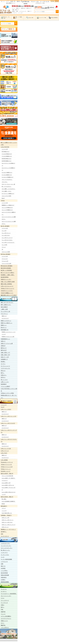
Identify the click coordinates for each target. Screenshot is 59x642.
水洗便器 (3, 568)
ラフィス (4, 247)
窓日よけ (3, 370)
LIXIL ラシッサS (5, 517)
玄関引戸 (3, 345)
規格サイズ (4, 315)
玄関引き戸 (23, 8)
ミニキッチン (4, 552)
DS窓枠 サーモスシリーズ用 (8, 336)
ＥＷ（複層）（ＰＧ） (6, 191)
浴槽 (2, 563)
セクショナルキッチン (6, 548)
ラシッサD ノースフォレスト (8, 242)
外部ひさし (4, 375)
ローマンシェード (5, 366)
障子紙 (3, 503)
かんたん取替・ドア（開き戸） (8, 478)
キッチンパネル (5, 554)
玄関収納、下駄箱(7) (6, 515)
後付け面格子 (4, 307)
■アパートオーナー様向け (7, 272)
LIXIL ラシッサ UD (6, 448)
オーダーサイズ (5, 318)
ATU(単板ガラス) (5, 151)
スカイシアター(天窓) (6, 195)
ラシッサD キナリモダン (7, 240)
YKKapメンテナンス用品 (7, 393)
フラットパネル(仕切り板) (7, 475)
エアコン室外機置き (6, 616)
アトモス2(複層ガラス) (7, 156)
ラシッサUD (4, 244)
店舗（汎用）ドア (5, 352)
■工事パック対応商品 (6, 270)
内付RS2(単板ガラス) (6, 158)
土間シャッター (5, 382)
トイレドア (4, 404)
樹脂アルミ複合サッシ (6, 323)
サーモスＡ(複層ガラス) (7, 172)
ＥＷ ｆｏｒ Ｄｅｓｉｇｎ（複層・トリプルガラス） (8, 185)
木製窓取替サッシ (5, 339)
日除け (2, 605)
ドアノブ (4, 508)
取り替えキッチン (5, 550)
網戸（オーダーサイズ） (7, 302)
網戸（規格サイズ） (6, 304)
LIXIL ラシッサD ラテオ (7, 522)
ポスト (2, 623)
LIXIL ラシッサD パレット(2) (8, 416)
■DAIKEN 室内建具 (6, 268)
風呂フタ (3, 566)
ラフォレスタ (5, 258)
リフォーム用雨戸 (5, 386)
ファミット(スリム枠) (6, 263)
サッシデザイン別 (5, 311)
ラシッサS (4, 230)
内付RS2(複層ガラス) (6, 160)
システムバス (4, 561)
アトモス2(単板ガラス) (7, 153)
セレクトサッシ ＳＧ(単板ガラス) (8, 164)
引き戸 (2, 407)
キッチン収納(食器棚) (6, 559)
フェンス (3, 614)
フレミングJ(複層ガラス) (7, 209)
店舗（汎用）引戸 (5, 354)
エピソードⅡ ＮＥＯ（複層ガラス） (9, 213)
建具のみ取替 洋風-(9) (7, 473)
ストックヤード (5, 600)
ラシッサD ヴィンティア (7, 237)
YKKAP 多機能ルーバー (7, 293)
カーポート (14, 12)
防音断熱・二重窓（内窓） (8, 274)
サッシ (13, 8)
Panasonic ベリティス (7, 462)
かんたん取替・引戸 (6, 482)
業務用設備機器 (5, 582)
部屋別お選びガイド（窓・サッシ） (9, 396)
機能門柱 (3, 625)
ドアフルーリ (5, 480)
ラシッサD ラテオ (6, 235)
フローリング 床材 (6, 251)
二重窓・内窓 (4, 309)
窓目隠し (3, 361)
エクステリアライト (6, 618)
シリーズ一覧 (5, 149)
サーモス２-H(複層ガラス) (7, 177)
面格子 (13, 11)
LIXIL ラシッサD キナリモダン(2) (9, 440)
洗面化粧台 (4, 577)
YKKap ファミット (6, 469)
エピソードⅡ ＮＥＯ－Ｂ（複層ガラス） (9, 218)
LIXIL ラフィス (5, 450)
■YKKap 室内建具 (5, 254)
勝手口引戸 (4, 350)
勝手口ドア (29, 8)
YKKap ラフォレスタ (6, 464)
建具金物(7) (4, 506)
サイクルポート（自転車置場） (9, 593)
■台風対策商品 (4, 277)
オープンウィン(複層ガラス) (8, 193)
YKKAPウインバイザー (7, 290)
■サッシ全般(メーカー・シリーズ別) (9, 143)
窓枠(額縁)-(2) (4, 329)
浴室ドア (29, 11)
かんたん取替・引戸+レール (8, 485)
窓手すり (3, 377)
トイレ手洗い (4, 570)
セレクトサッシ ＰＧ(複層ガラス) (8, 169)
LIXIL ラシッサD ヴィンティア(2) (9, 431)
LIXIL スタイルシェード (7, 286)
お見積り (3, 579)
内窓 (17, 11)
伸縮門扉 (3, 611)
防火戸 (3, 198)
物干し (2, 372)
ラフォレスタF (5, 261)
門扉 (2, 609)
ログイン (44, 7)
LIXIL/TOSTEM (5, 147)
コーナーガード (5, 536)
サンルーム (4, 589)
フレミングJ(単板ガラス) (7, 207)
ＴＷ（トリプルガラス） (7, 179)
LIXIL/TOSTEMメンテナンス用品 (9, 389)
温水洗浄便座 (4, 572)
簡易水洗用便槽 (5, 575)
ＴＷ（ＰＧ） (5, 181)
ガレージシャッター (6, 596)
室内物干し (4, 531)
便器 (13, 9)
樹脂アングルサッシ (6, 320)
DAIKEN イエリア (5, 471)
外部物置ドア (4, 359)
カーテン (3, 363)
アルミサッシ (4, 313)
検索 (57, 11)
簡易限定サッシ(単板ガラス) (8, 205)
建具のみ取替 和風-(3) (7, 496)
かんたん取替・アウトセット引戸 (8, 488)
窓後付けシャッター (6, 279)
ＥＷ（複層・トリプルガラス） (8, 188)
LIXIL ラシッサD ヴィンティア (8, 524)
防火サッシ (4, 327)
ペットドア (4, 510)
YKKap (3, 200)
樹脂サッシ (4, 325)
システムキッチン (23, 11)
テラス (2, 598)
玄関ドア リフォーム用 (7, 343)
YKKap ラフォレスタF (7, 466)
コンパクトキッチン (6, 545)
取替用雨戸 (4, 384)
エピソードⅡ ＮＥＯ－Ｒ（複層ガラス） (9, 222)
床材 (2, 534)
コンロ (2, 557)
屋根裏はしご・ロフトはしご (8, 529)
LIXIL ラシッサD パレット (7, 519)
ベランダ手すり (5, 627)
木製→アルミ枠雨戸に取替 (8, 281)
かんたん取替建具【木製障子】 (8, 501)
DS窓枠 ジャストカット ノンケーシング (8, 333)
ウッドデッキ (4, 602)
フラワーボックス (5, 368)
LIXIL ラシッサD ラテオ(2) (8, 423)
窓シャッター (4, 379)
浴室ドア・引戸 (5, 357)
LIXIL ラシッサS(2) (6, 409)
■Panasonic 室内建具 (6, 265)
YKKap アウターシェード (7, 288)
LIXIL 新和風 (4, 460)
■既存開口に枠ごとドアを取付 (9, 295)
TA (2, 249)
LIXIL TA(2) (4, 453)
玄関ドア (18, 8)
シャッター (20, 12)
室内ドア (17, 9)
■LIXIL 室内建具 (5, 226)
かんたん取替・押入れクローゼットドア (8, 493)
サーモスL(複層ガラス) (7, 174)
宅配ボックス (4, 620)
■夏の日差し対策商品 (6, 284)
